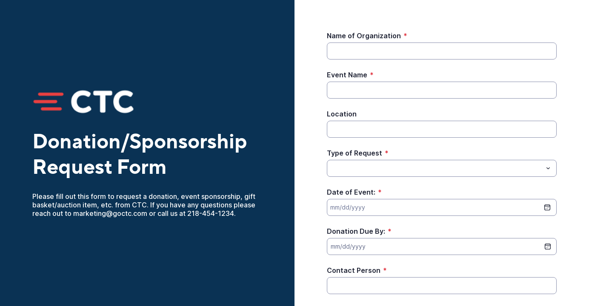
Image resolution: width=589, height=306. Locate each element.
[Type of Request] (332, 168)
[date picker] (548, 246)
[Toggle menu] (548, 168)
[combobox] (442, 168)
